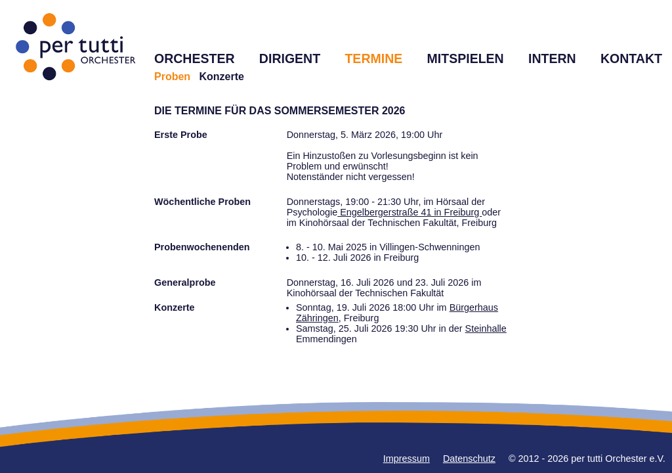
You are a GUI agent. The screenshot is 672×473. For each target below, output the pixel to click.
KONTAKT (631, 58)
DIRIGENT (289, 58)
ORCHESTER (194, 58)
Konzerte (221, 76)
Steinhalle (486, 328)
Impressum (406, 458)
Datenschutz (469, 458)
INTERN (552, 58)
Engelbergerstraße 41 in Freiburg (409, 212)
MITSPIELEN (465, 58)
